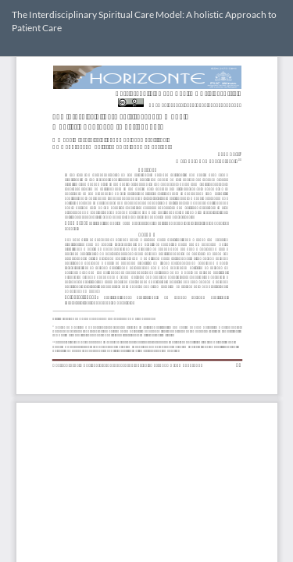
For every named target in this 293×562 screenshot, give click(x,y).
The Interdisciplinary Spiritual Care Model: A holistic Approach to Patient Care (144, 21)
